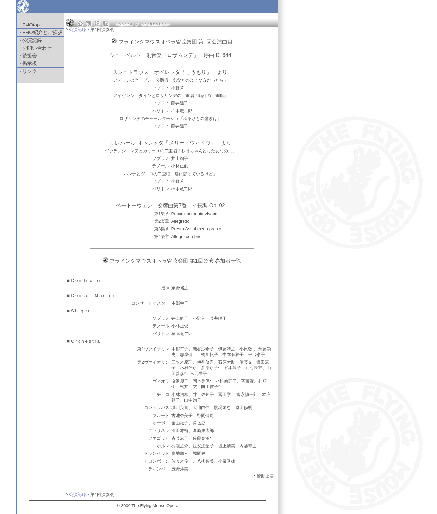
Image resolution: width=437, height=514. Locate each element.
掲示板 (27, 63)
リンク (27, 71)
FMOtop (29, 24)
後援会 (27, 55)
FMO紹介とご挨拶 (40, 32)
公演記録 (30, 40)
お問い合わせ (35, 48)
